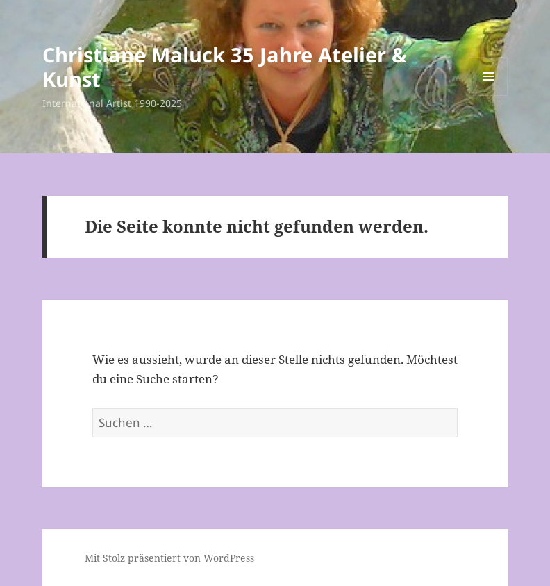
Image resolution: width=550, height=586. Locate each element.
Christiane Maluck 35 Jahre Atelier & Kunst (224, 66)
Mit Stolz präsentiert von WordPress (169, 557)
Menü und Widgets (488, 95)
